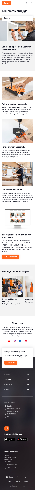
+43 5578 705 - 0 (12, 468)
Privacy (26, 481)
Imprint (18, 481)
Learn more (11, 363)
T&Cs (23, 486)
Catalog (9, 406)
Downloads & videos (13, 408)
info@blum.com (12, 464)
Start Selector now (10, 259)
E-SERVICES (11, 414)
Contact (9, 481)
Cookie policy (13, 486)
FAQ (8, 416)
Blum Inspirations (12, 411)
